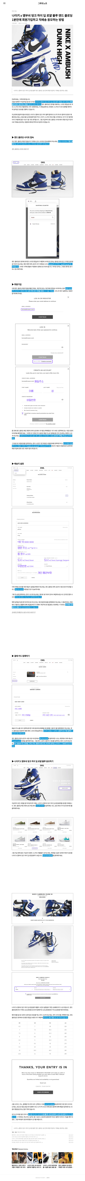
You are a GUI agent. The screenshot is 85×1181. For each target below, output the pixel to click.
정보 (16, 1132)
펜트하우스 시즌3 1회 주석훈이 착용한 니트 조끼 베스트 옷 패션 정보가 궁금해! (28, 1135)
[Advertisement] (42, 627)
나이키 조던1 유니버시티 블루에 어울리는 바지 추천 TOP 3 (24, 1137)
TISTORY (43, 1177)
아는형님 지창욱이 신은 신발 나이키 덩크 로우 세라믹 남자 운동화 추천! (26, 1142)
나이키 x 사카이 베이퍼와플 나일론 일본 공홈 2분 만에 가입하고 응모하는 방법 (28, 1138)
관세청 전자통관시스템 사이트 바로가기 (23, 612)
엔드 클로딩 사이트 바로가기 (20, 149)
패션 (13, 1132)
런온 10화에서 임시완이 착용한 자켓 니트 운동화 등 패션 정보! (24, 1140)
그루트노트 (42, 3)
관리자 (48, 1177)
